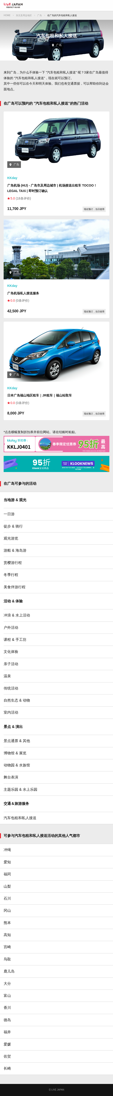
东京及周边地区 (24, 15)
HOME (7, 15)
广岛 (39, 15)
